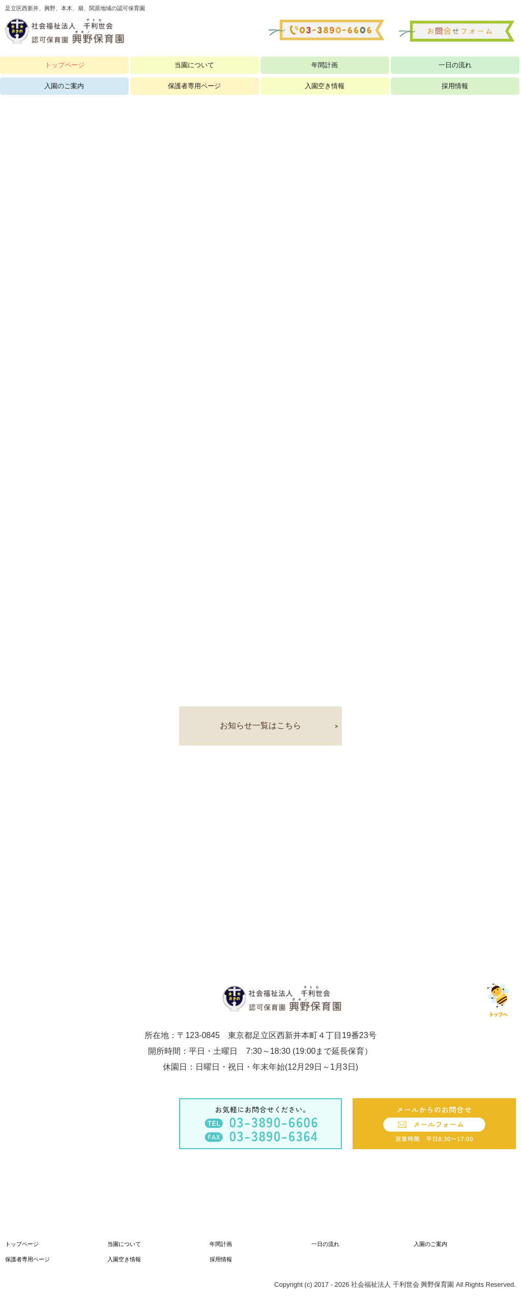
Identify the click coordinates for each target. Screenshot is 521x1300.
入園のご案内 (430, 1244)
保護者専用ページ (27, 1259)
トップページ (64, 65)
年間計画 (324, 65)
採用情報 (221, 1259)
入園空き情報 (124, 1259)
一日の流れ (455, 65)
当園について (194, 65)
